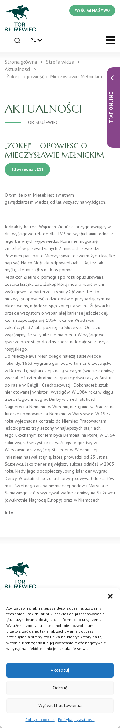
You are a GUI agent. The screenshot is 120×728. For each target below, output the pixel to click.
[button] (110, 595)
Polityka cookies (39, 719)
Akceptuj (60, 670)
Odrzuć (60, 688)
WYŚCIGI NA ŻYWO (92, 10)
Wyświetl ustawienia (60, 705)
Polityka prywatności (76, 719)
